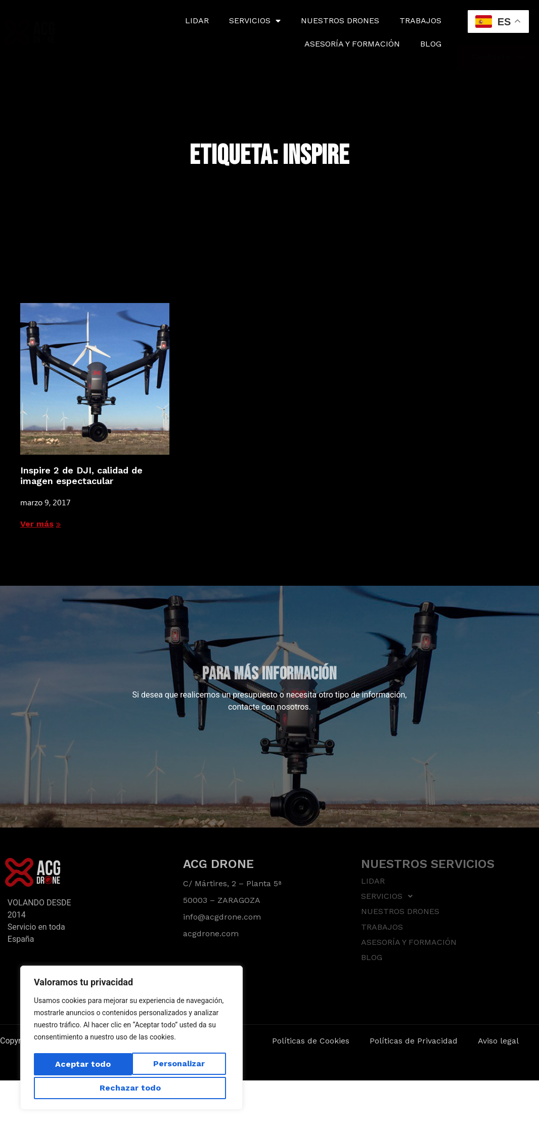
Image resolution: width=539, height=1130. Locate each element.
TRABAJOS (420, 20)
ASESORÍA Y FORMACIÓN (352, 44)
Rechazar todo (175, 1065)
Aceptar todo (131, 1088)
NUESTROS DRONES (340, 20)
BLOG (430, 44)
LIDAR (197, 20)
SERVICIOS (255, 21)
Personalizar (78, 1065)
